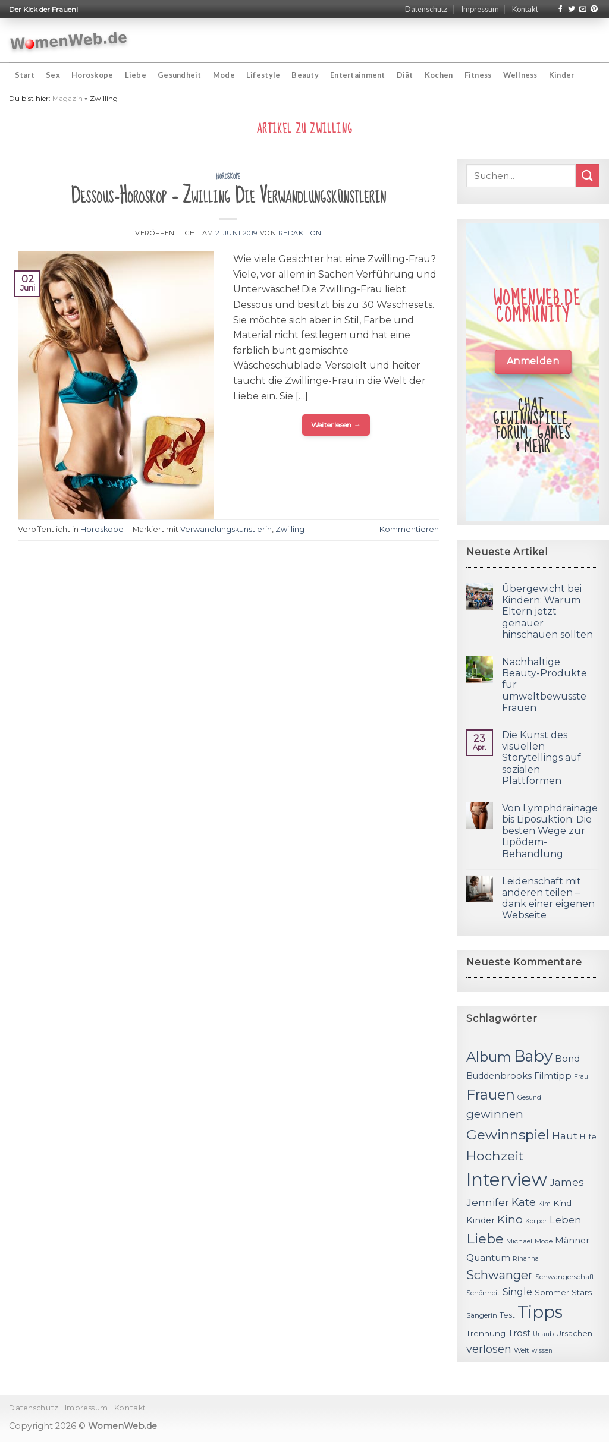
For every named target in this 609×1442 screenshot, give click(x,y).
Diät (405, 75)
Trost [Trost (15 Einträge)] (519, 1333)
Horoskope (92, 75)
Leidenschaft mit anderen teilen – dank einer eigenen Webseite (548, 898)
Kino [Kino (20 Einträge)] (510, 1219)
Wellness (520, 75)
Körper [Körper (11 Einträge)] (536, 1221)
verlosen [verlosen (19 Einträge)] (488, 1349)
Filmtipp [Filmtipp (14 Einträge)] (553, 1076)
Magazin (67, 98)
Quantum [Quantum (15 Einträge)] (488, 1257)
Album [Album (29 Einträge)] (488, 1057)
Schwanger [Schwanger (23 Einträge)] (499, 1275)
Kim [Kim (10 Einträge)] (544, 1204)
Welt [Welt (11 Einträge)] (521, 1350)
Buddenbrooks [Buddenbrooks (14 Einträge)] (499, 1076)
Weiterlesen (336, 424)
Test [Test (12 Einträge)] (507, 1315)
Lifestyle (263, 75)
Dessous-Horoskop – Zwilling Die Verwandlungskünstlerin (228, 196)
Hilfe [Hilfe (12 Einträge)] (588, 1136)
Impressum (480, 9)
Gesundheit (180, 75)
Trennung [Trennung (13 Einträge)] (486, 1333)
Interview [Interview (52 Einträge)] (506, 1179)
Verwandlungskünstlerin (226, 529)
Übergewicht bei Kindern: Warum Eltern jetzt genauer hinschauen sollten (547, 611)
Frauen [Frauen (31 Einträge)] (490, 1094)
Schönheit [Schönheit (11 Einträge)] (483, 1293)
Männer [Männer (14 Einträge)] (572, 1240)
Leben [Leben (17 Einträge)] (566, 1220)
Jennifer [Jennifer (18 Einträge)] (487, 1202)
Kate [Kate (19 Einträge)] (523, 1202)
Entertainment (357, 75)
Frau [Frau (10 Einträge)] (581, 1077)
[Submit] (587, 175)
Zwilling (289, 529)
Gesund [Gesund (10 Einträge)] (529, 1097)
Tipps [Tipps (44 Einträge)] (540, 1312)
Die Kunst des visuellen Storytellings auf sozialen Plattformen (541, 757)
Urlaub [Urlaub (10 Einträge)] (543, 1334)
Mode (224, 75)
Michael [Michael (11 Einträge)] (519, 1241)
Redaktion (300, 233)
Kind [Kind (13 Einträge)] (562, 1203)
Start (24, 75)
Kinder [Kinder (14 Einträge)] (480, 1220)
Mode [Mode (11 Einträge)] (544, 1241)
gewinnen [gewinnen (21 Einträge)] (494, 1114)
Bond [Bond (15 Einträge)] (567, 1058)
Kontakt (525, 9)
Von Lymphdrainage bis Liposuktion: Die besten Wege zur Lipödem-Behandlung (550, 830)
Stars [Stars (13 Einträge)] (582, 1292)
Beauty (305, 75)
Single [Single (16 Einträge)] (517, 1292)
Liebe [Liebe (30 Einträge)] (485, 1238)
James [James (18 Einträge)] (567, 1182)
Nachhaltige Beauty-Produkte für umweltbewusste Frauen (544, 684)
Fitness (478, 75)
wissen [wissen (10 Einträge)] (542, 1351)
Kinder (562, 75)
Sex (53, 75)
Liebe (135, 75)
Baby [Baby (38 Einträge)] (533, 1056)
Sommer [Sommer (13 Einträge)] (552, 1292)
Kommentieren (409, 529)
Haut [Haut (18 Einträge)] (564, 1135)
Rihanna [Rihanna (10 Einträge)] (526, 1258)
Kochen (439, 75)
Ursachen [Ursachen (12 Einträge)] (574, 1333)
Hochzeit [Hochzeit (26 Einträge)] (494, 1155)
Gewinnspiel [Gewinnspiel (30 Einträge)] (508, 1134)
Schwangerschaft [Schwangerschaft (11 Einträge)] (565, 1277)
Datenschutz (426, 9)
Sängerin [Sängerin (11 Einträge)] (481, 1315)
